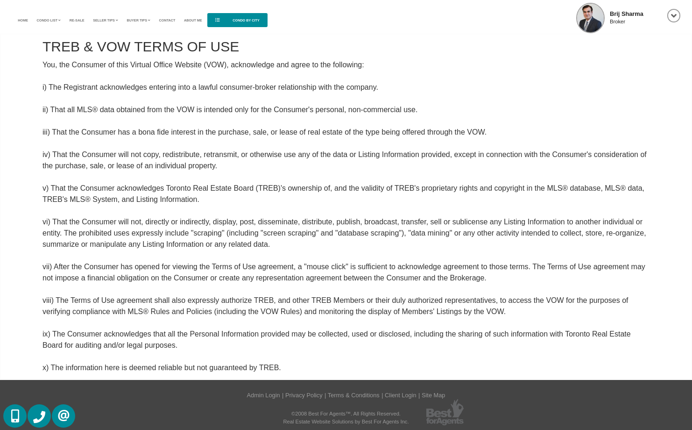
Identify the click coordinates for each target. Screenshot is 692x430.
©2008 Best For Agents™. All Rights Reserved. (346, 413)
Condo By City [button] (237, 20)
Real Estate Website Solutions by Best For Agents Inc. (346, 421)
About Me (193, 20)
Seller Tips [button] (105, 20)
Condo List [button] (49, 20)
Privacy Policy (304, 395)
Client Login (401, 395)
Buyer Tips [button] (139, 20)
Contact (167, 20)
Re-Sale (77, 20)
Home (23, 20)
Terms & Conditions (354, 395)
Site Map (433, 395)
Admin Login (263, 395)
